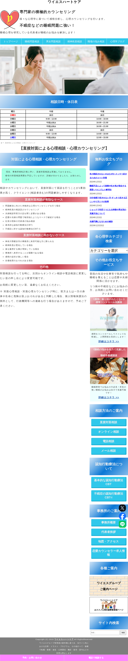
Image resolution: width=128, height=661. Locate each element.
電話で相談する (96, 658)
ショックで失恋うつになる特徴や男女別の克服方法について (108, 211)
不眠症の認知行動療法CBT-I (108, 495)
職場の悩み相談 (96, 41)
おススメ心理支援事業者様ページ (109, 604)
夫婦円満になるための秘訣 (101, 221)
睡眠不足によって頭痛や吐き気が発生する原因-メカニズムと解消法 (108, 188)
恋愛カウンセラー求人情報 (108, 552)
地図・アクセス (108, 541)
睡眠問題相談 (32, 41)
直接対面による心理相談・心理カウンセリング (20, 143)
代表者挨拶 (108, 532)
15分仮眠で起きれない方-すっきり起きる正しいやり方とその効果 (108, 200)
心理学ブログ (117, 41)
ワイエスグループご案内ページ (109, 586)
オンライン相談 (108, 431)
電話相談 (108, 441)
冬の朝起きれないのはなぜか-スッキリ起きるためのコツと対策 (108, 176)
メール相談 (108, 450)
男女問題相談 (53, 41)
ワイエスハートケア (64, 2)
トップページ (10, 41)
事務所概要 (108, 522)
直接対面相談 (108, 422)
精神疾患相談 (74, 41)
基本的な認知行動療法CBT (108, 482)
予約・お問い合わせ (32, 658)
